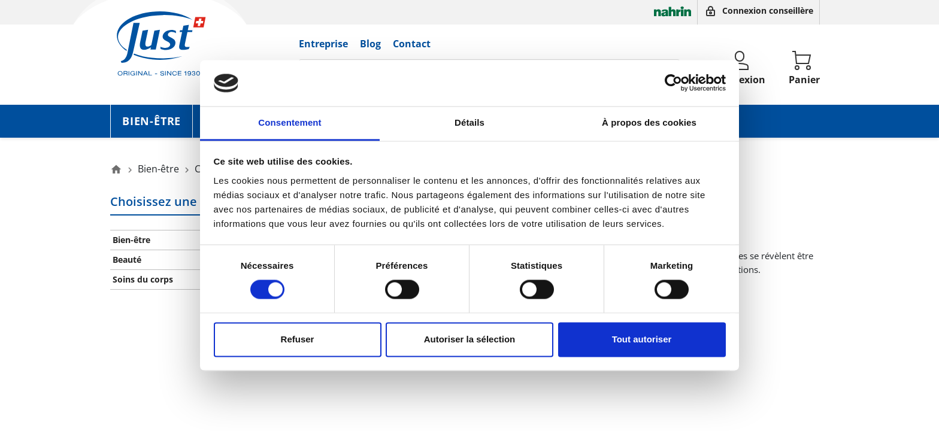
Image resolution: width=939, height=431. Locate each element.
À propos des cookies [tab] (649, 122)
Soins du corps (143, 279)
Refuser (297, 339)
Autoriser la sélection (470, 339)
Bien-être (151, 121)
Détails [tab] (469, 122)
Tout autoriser (642, 339)
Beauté (127, 259)
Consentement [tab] (289, 122)
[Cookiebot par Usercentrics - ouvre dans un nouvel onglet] (673, 83)
